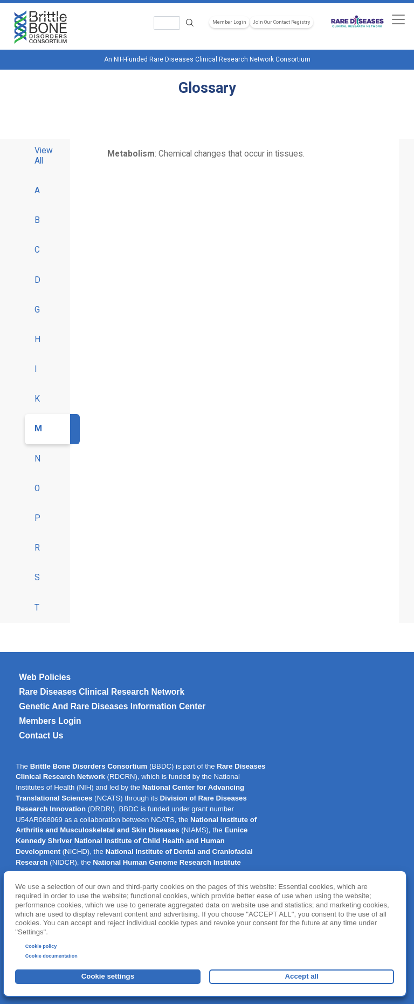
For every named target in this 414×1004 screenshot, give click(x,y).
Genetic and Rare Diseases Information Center (112, 706)
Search (189, 23)
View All (43, 156)
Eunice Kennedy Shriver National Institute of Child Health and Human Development (131, 841)
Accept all (302, 976)
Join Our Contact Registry (281, 22)
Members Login (50, 720)
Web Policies (45, 677)
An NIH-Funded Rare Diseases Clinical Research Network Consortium (207, 59)
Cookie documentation (51, 956)
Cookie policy (41, 946)
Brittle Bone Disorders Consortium (89, 766)
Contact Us (41, 735)
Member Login (229, 22)
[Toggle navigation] (398, 19)
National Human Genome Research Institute (167, 862)
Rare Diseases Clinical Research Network (101, 691)
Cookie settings (107, 976)
